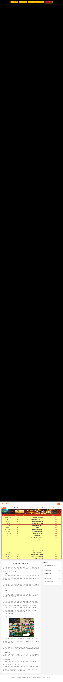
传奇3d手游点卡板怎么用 (48, 578)
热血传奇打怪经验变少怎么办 (49, 581)
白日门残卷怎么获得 (47, 570)
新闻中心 (8, 507)
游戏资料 (22, 507)
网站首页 (3, 507)
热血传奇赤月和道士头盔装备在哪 (49, 565)
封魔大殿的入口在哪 (47, 573)
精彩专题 (18, 507)
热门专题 (13, 507)
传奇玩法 (27, 507)
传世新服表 (50, 507)
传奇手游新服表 (43, 507)
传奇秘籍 (32, 507)
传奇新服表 (37, 507)
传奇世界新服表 (56, 507)
